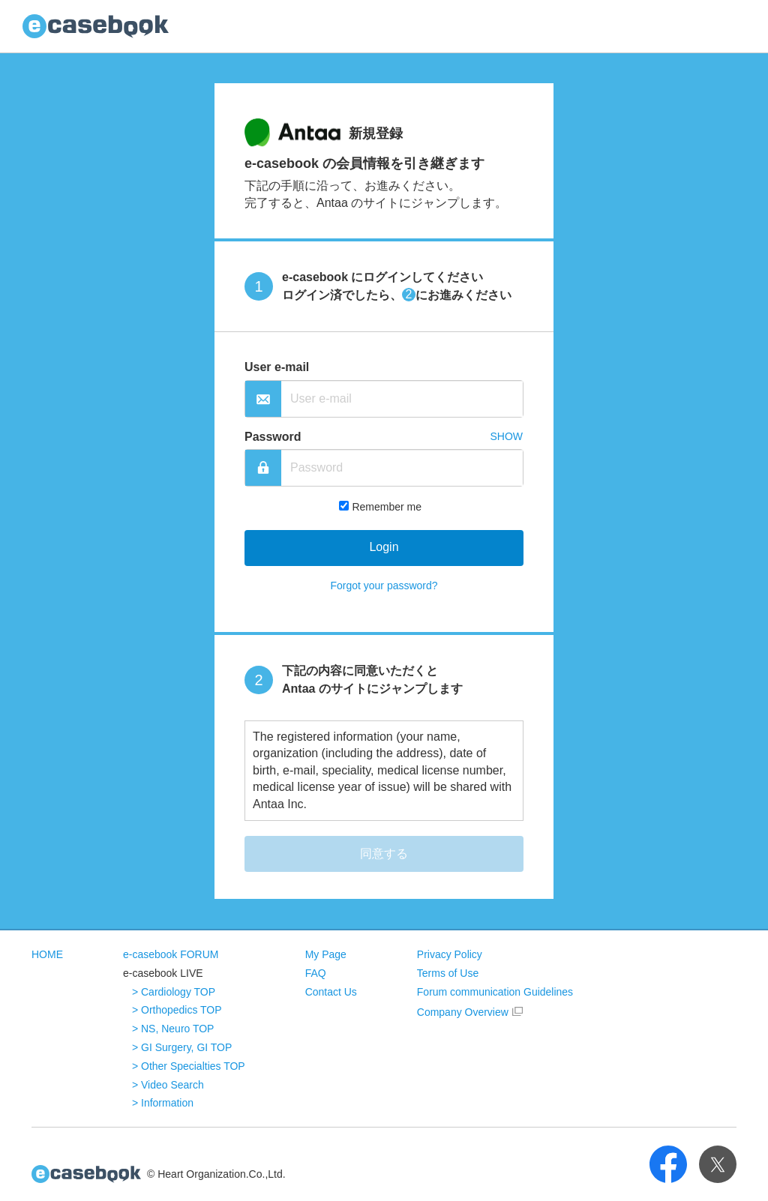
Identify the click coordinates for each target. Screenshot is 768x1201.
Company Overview (462, 1012)
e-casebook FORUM (171, 954)
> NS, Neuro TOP (173, 1029)
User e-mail (276, 367)
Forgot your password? (383, 586)
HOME (47, 954)
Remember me (387, 507)
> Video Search (168, 1085)
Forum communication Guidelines (495, 992)
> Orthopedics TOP (177, 1010)
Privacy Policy (449, 954)
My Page (325, 954)
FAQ (315, 973)
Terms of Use (447, 973)
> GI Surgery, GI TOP (182, 1047)
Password (273, 436)
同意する (384, 853)
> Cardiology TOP (173, 992)
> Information (163, 1103)
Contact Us (331, 992)
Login (383, 547)
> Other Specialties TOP (188, 1066)
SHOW (506, 436)
